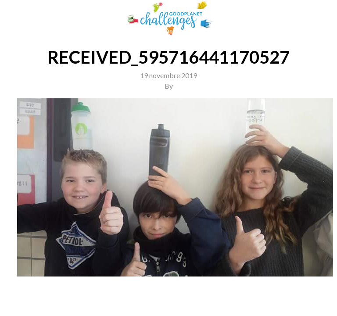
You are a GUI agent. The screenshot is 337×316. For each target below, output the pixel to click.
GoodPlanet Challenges (168, 18)
